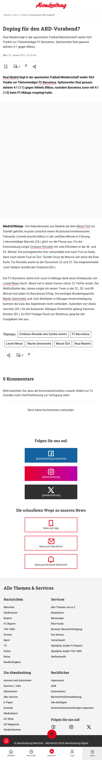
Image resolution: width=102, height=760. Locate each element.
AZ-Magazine (11, 724)
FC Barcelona (47, 82)
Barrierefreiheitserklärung (66, 696)
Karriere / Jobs (12, 685)
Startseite (7, 15)
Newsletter (57, 612)
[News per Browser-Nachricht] (51, 561)
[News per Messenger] (51, 525)
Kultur (7, 651)
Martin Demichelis (14, 298)
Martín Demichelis (39, 343)
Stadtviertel (10, 612)
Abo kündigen (59, 702)
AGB (53, 685)
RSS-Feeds (57, 623)
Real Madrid (11, 77)
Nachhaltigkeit (12, 662)
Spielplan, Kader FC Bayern (66, 645)
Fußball (24, 15)
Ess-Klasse (57, 634)
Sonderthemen (12, 729)
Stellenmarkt (58, 656)
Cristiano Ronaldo (41, 247)
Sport (16, 15)
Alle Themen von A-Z (63, 607)
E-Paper (8, 702)
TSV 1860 (9, 629)
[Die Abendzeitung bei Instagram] (51, 473)
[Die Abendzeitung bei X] (51, 492)
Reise (7, 656)
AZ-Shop (9, 718)
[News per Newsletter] (51, 543)
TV (5, 645)
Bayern (8, 618)
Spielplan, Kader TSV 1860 (66, 651)
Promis (8, 634)
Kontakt (8, 707)
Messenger (57, 618)
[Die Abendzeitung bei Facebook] (51, 455)
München (9, 607)
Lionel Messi (11, 283)
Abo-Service (11, 696)
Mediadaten (11, 713)
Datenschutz (58, 691)
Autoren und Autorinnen (17, 680)
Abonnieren (10, 691)
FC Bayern (10, 623)
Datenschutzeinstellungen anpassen (72, 707)
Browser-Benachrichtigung (66, 629)
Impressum (57, 680)
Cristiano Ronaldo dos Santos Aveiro (43, 334)
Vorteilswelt (58, 640)
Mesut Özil (83, 226)
